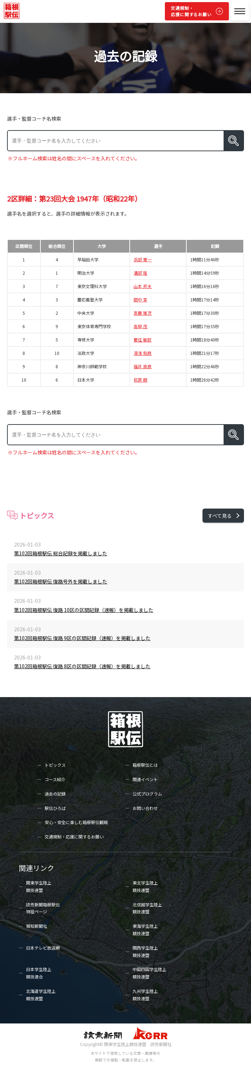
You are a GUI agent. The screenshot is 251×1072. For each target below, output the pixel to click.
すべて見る (220, 515)
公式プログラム (147, 794)
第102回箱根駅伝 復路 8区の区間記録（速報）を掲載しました (82, 666)
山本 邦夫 (143, 286)
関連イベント (145, 779)
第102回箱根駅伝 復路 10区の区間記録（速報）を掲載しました (83, 609)
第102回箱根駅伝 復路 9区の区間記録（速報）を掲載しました (82, 638)
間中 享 (140, 299)
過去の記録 (55, 794)
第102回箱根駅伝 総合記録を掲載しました (60, 553)
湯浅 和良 (143, 353)
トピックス (55, 765)
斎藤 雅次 (143, 313)
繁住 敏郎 (143, 340)
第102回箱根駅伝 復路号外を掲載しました (60, 581)
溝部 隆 (140, 273)
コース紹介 (55, 779)
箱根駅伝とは (145, 765)
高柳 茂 (140, 326)
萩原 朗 (140, 380)
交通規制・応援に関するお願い (191, 11)
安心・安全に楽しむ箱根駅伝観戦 (76, 822)
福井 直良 (143, 366)
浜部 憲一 (143, 259)
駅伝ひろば (55, 808)
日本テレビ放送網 (43, 948)
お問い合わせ (145, 808)
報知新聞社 (36, 926)
